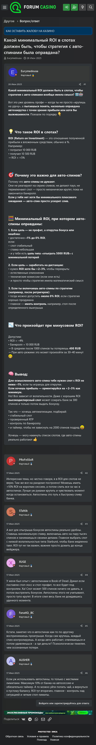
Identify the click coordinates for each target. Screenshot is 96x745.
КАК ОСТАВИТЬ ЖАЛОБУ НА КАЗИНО (30, 31)
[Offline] (16, 75)
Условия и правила (38, 736)
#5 (86, 625)
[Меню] (4, 7)
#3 (86, 523)
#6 (86, 672)
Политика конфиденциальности (70, 736)
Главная (54, 739)
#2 (86, 472)
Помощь (42, 739)
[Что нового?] (82, 7)
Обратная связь (15, 736)
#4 (86, 574)
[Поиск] (90, 7)
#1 (85, 84)
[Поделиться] (80, 84)
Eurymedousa (14, 58)
